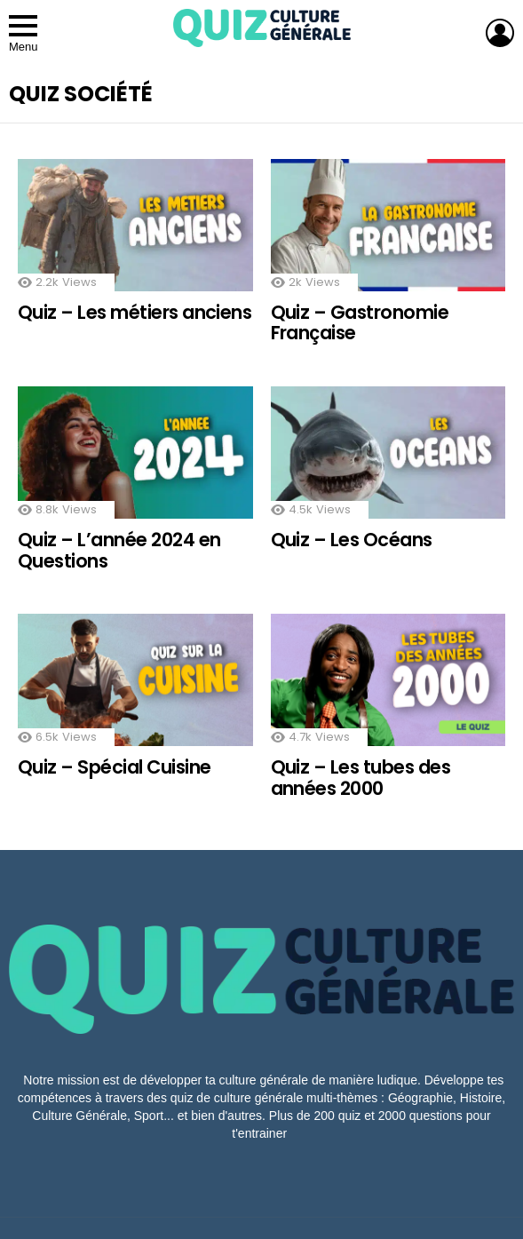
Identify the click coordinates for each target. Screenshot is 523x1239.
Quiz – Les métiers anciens (134, 312)
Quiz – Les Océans (351, 539)
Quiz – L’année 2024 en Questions (119, 550)
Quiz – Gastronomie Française (360, 322)
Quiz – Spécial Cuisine (114, 767)
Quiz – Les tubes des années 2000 (361, 777)
